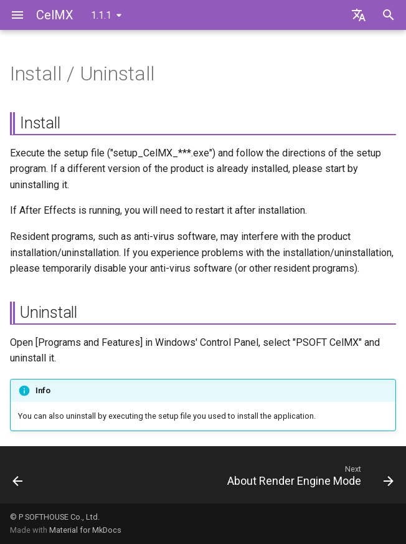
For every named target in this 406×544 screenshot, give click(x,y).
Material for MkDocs (85, 530)
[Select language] (358, 14)
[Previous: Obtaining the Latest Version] (18, 478)
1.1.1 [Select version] (101, 15)
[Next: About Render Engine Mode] (308, 478)
